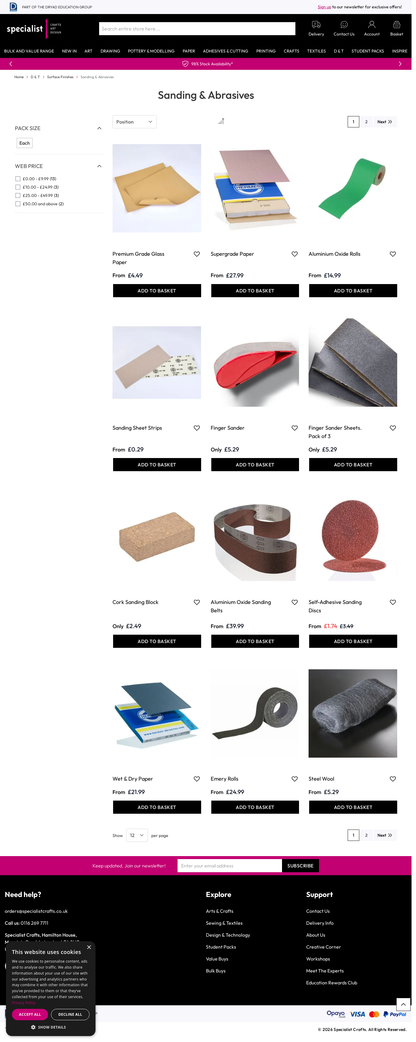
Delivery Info (320, 923)
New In (69, 51)
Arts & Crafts (219, 911)
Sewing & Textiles (224, 923)
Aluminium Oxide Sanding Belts (241, 606)
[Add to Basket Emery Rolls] (255, 807)
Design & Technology (228, 935)
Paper (189, 51)
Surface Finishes (60, 77)
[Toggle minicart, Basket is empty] (396, 28)
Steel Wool (321, 778)
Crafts (291, 51)
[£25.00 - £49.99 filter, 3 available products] (59, 195)
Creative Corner (323, 947)
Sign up (324, 7)
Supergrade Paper (232, 253)
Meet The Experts (325, 971)
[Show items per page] (137, 835)
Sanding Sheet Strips (137, 427)
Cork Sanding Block (135, 602)
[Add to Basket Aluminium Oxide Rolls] (353, 290)
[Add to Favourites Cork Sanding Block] (197, 602)
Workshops (318, 959)
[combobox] (197, 28)
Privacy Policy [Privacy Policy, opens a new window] (24, 1002)
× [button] (89, 947)
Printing (266, 51)
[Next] (385, 121)
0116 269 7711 (34, 923)
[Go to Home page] (34, 29)
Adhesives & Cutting (225, 51)
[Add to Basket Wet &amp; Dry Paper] (157, 807)
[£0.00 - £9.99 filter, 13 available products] (59, 179)
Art (88, 51)
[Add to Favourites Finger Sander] (294, 427)
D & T (339, 51)
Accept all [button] (30, 1014)
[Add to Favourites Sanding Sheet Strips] (197, 427)
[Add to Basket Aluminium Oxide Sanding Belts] (255, 641)
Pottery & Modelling (151, 51)
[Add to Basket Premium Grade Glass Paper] (157, 290)
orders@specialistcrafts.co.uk (36, 911)
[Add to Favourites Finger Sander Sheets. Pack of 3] (393, 427)
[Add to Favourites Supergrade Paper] (294, 254)
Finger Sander (228, 427)
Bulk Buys (216, 971)
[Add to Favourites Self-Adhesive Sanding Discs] (393, 602)
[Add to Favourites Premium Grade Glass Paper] (197, 254)
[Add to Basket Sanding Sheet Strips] (157, 464)
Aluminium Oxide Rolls (334, 253)
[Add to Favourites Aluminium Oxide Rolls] (393, 254)
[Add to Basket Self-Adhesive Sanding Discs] (353, 641)
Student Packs (368, 51)
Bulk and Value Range (29, 51)
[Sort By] (135, 121)
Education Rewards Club (331, 983)
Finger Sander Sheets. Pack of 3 (335, 432)
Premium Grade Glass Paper (138, 258)
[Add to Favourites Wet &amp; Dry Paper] (197, 778)
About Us (315, 935)
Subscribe (300, 866)
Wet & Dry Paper (133, 778)
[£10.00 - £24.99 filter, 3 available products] (59, 187)
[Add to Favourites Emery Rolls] (294, 778)
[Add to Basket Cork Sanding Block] (157, 641)
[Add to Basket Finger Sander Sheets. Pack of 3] (353, 464)
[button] (51, 1027)
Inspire (399, 51)
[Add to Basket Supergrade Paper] (255, 290)
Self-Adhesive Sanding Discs (335, 606)
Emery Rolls (224, 778)
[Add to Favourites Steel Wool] (393, 778)
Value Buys (217, 959)
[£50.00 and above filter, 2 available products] (59, 204)
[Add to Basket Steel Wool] (353, 807)
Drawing (110, 51)
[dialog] (50, 988)
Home (19, 77)
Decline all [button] (70, 1014)
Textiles (316, 51)
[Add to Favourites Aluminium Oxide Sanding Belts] (294, 602)
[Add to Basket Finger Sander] (255, 464)
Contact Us (318, 911)
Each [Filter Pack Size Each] (24, 143)
